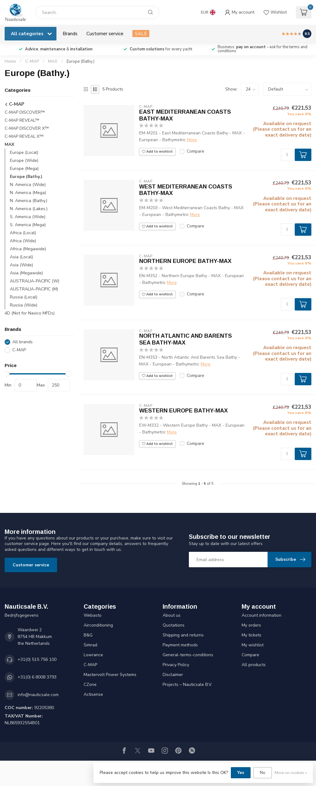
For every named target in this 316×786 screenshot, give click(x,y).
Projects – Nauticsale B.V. (187, 684)
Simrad (90, 645)
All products (254, 665)
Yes (240, 772)
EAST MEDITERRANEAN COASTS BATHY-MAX (185, 115)
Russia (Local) (23, 297)
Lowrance (93, 655)
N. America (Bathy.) (28, 201)
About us (172, 615)
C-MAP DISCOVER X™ (27, 128)
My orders (251, 625)
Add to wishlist (157, 151)
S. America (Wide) (27, 217)
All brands (22, 342)
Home (10, 61)
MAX (52, 61)
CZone (90, 684)
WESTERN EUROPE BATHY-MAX (183, 411)
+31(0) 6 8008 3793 (37, 677)
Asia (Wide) (21, 265)
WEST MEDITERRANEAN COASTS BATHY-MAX (185, 190)
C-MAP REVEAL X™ (24, 136)
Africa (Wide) (23, 241)
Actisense (93, 694)
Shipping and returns (183, 635)
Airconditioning (98, 625)
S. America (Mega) (28, 225)
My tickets (251, 635)
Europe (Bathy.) (80, 61)
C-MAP (32, 61)
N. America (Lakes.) (29, 209)
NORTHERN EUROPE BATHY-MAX (185, 261)
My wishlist (253, 645)
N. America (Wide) (28, 185)
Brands (70, 33)
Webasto (93, 615)
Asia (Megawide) (26, 273)
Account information (261, 615)
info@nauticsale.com (38, 695)
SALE (141, 33)
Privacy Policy (176, 665)
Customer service (104, 33)
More (192, 140)
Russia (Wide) (23, 305)
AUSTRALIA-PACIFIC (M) (34, 289)
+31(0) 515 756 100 (37, 659)
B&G (88, 635)
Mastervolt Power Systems (110, 675)
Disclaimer (173, 675)
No (262, 772)
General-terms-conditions (188, 655)
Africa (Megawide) (28, 249)
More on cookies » (291, 772)
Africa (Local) (23, 233)
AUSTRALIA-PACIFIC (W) (34, 281)
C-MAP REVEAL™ (22, 120)
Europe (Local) (24, 152)
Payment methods (180, 645)
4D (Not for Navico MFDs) (30, 313)
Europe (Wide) (24, 160)
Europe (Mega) (24, 168)
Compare (195, 151)
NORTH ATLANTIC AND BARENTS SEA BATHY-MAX (185, 339)
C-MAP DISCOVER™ (25, 112)
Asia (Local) (21, 257)
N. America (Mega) (28, 193)
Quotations (174, 625)
